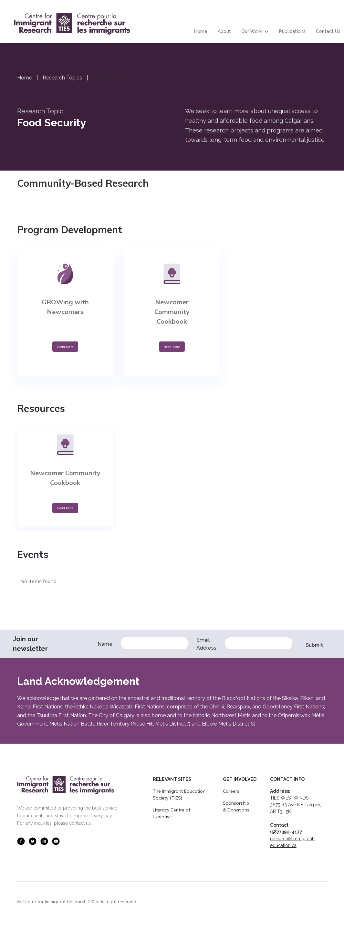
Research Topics (62, 77)
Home (200, 31)
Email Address (206, 644)
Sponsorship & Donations (236, 806)
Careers (231, 791)
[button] (255, 32)
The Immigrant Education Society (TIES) (179, 794)
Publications (292, 31)
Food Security (109, 77)
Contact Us (328, 31)
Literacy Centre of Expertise (171, 813)
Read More (65, 347)
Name (105, 644)
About (224, 31)
